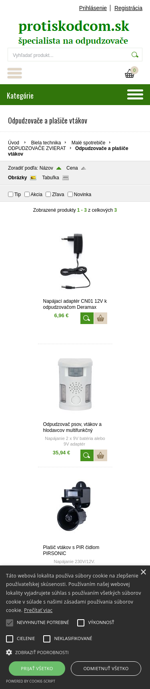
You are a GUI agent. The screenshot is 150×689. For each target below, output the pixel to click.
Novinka (82, 194)
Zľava (58, 194)
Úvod (13, 143)
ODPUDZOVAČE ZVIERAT (37, 148)
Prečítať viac (38, 610)
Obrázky (17, 177)
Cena (72, 168)
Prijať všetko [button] (37, 668)
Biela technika (46, 143)
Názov (46, 168)
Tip (17, 194)
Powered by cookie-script (30, 681)
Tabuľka (50, 177)
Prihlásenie (93, 8)
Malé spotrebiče (89, 143)
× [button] (143, 572)
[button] (75, 651)
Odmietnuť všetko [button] (105, 668)
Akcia (36, 194)
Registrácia (128, 8)
